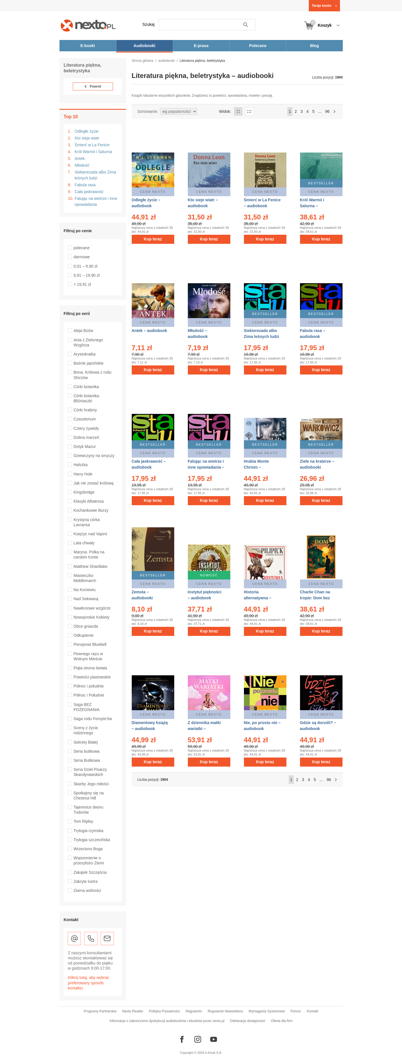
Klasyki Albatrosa (89, 501)
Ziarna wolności (87, 890)
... (320, 111)
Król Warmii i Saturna (93, 151)
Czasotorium (85, 419)
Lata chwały (84, 543)
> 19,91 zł (82, 284)
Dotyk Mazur (85, 446)
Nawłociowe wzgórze (92, 608)
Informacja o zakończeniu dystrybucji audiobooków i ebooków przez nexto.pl (167, 1021)
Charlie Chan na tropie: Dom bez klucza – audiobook (318, 598)
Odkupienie (84, 635)
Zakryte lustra (86, 881)
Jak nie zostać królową (94, 483)
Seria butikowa (87, 751)
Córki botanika (86, 386)
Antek (80, 158)
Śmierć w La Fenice (92, 145)
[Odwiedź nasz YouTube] (213, 1039)
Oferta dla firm (281, 1021)
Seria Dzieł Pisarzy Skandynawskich (90, 772)
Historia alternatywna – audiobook (257, 598)
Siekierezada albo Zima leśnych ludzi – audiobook (261, 336)
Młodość (82, 165)
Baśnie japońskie (89, 363)
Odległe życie (87, 131)
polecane (82, 248)
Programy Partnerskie (100, 1011)
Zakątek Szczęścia (90, 872)
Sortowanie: (147, 111)
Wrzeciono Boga (88, 849)
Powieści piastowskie (92, 677)
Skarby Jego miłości (91, 784)
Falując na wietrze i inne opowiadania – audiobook (206, 467)
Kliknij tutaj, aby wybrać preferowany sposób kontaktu (88, 982)
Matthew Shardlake (91, 566)
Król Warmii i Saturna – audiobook (312, 206)
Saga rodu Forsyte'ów (93, 718)
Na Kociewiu (85, 589)
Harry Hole (83, 474)
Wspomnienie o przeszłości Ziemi (89, 860)
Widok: (225, 111)
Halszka (81, 464)
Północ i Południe (89, 695)
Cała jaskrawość (89, 191)
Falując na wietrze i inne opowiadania (96, 201)
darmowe (82, 257)
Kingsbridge (84, 492)
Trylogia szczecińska (92, 839)
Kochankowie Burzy (91, 510)
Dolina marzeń (86, 437)
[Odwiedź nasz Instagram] (197, 1039)
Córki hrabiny (85, 410)
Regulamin (194, 1011)
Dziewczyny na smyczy (94, 455)
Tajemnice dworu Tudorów (88, 810)
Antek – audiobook (149, 330)
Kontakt (312, 1011)
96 (327, 111)
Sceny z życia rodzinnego (86, 730)
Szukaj (148, 24)
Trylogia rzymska (88, 830)
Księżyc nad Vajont (90, 534)
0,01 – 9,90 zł (85, 266)
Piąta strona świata (90, 668)
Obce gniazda (86, 626)
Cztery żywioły (86, 428)
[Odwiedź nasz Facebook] (181, 1039)
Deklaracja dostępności (247, 1021)
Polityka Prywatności (164, 1011)
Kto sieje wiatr (87, 138)
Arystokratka (85, 354)
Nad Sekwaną (86, 598)
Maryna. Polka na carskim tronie (89, 554)
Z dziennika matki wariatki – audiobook (204, 728)
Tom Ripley (83, 821)
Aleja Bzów (83, 330)
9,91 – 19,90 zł (87, 275)
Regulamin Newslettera (225, 1011)
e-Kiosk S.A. (213, 1052)
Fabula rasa (85, 185)
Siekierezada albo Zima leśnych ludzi (95, 175)
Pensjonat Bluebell (90, 644)
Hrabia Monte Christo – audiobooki (256, 467)
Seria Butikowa (87, 760)
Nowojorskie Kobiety (92, 617)
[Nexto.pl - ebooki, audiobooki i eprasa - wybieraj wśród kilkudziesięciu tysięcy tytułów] (88, 25)
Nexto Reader (132, 1011)
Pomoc (296, 1011)
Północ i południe (89, 686)
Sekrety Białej (86, 742)
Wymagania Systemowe (266, 1011)
